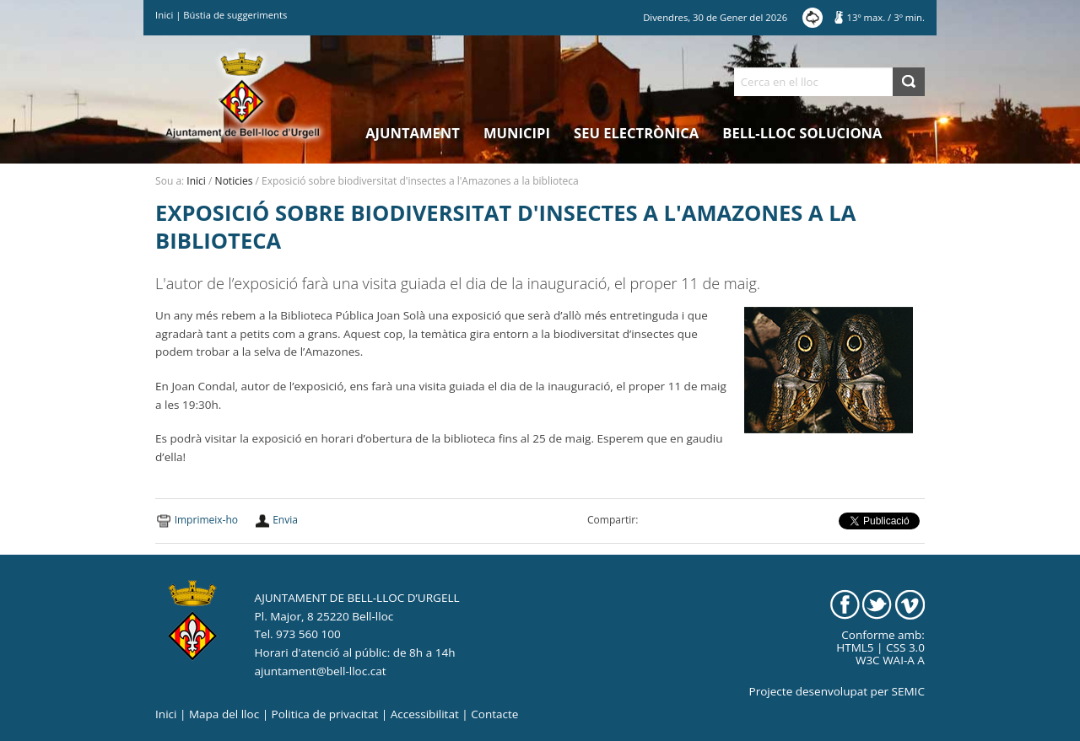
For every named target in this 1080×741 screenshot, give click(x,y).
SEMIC (908, 691)
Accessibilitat (425, 714)
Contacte (494, 714)
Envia (285, 520)
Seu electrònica (636, 132)
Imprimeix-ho (206, 520)
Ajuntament (412, 132)
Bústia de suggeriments (235, 14)
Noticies (234, 181)
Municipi (516, 132)
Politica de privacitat (325, 714)
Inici (164, 14)
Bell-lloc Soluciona (802, 132)
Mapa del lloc (224, 714)
